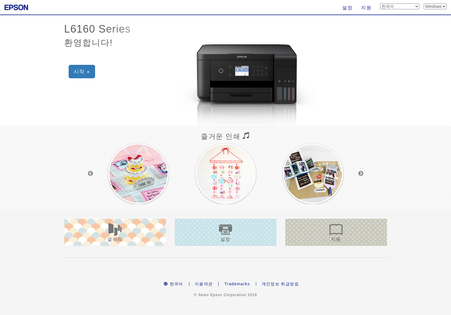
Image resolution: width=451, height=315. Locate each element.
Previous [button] (90, 174)
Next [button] (361, 174)
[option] (138, 173)
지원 (366, 7)
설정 (347, 7)
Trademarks (237, 284)
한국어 (173, 284)
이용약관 (204, 284)
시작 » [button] (83, 71)
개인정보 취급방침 (280, 284)
